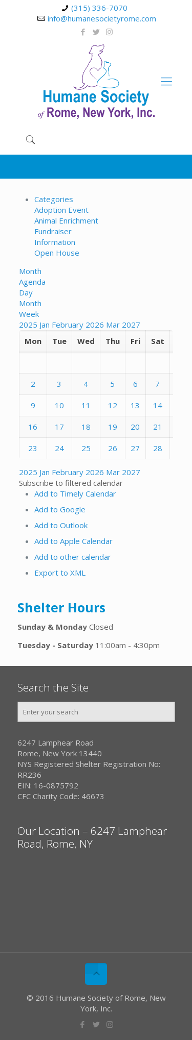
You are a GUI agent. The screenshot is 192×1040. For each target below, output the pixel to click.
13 (135, 405)
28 (157, 448)
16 (32, 427)
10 (59, 405)
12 (112, 405)
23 (32, 448)
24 (59, 448)
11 (86, 405)
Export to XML (60, 572)
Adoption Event (61, 210)
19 (112, 427)
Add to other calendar (72, 557)
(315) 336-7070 (99, 8)
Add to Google (60, 509)
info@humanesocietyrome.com (102, 18)
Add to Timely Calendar (75, 493)
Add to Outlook (61, 525)
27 (135, 448)
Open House (56, 252)
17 (59, 427)
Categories (53, 199)
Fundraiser (53, 231)
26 (112, 448)
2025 (29, 324)
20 (135, 427)
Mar (114, 324)
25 (86, 448)
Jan (45, 324)
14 (157, 405)
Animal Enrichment (66, 220)
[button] (71, 483)
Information (54, 242)
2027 (131, 324)
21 (157, 427)
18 (86, 427)
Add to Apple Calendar (73, 541)
